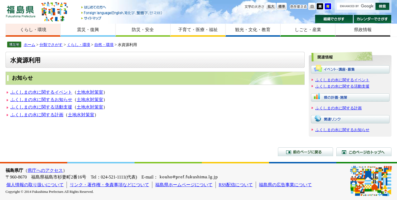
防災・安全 (143, 29)
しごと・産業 (308, 29)
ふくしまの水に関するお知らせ (41, 99)
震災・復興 (88, 29)
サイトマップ (122, 18)
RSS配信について (236, 184)
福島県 (21, 11)
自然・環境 (104, 44)
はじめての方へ (122, 7)
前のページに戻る (305, 151)
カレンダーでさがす (372, 19)
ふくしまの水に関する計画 (36, 114)
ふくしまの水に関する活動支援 (41, 107)
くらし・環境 (33, 29)
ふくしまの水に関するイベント (41, 92)
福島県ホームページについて (184, 184)
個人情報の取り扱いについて (35, 184)
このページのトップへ (363, 151)
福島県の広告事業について (285, 184)
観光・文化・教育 (252, 29)
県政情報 (363, 29)
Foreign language (122, 12)
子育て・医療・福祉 (198, 29)
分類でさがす (51, 44)
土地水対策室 (90, 92)
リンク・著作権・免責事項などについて (109, 184)
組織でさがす (334, 19)
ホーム (29, 44)
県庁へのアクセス (45, 170)
